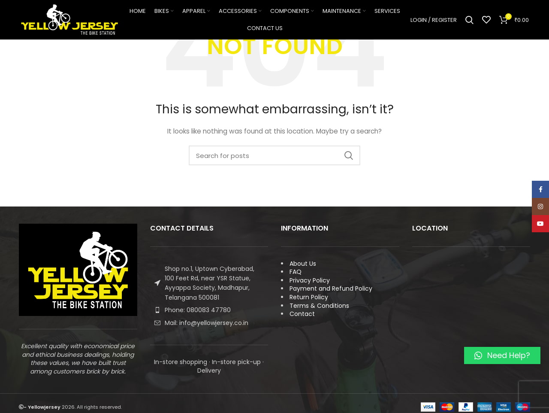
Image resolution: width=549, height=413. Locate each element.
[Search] (469, 21)
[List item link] (209, 310)
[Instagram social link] (540, 206)
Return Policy (309, 297)
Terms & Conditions (319, 305)
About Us (303, 263)
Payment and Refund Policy (331, 288)
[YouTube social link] (540, 223)
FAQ (296, 271)
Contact (302, 314)
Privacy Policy (310, 280)
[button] (502, 355)
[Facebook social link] (540, 189)
